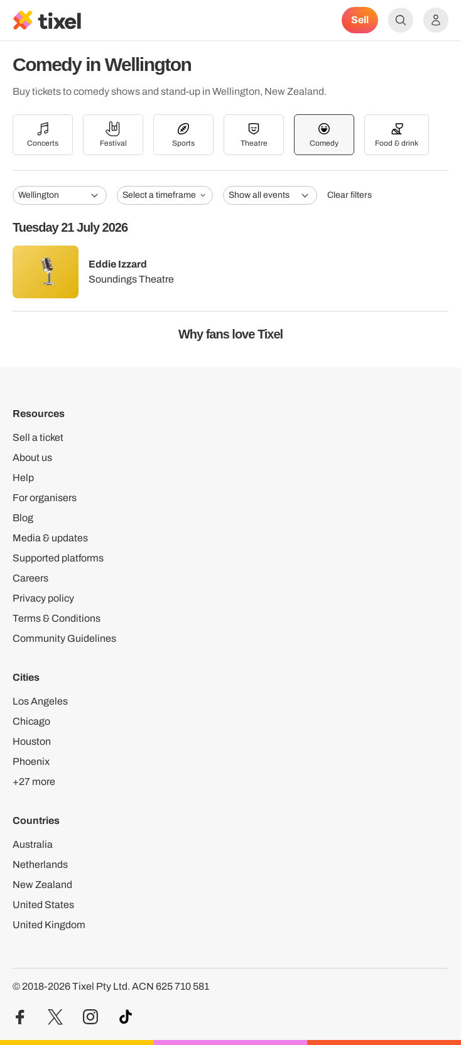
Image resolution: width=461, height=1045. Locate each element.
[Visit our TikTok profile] (125, 1017)
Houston (32, 741)
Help (23, 477)
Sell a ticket (38, 437)
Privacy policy (43, 598)
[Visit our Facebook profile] (20, 1017)
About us (32, 457)
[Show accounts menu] (435, 20)
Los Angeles (40, 701)
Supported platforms (58, 558)
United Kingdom (49, 924)
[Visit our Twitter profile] (55, 1017)
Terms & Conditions (56, 618)
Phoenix (31, 761)
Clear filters (349, 195)
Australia (33, 844)
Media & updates (50, 538)
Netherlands (40, 864)
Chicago (31, 721)
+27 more (34, 781)
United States (43, 904)
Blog (23, 517)
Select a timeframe (164, 195)
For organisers (45, 497)
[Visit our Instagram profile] (90, 1017)
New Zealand (42, 884)
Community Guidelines (64, 638)
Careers (30, 578)
